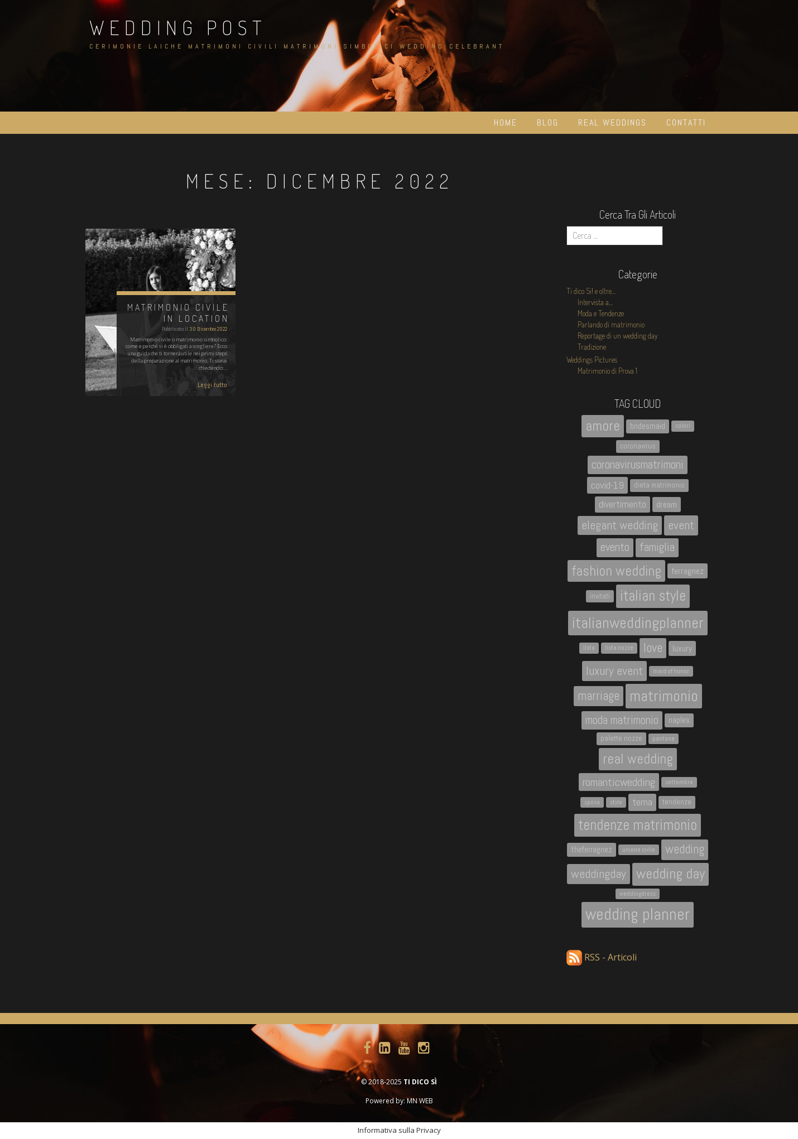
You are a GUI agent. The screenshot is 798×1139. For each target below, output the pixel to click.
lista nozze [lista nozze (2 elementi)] (619, 647)
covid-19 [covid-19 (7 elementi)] (607, 485)
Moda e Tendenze (601, 313)
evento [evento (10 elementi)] (614, 547)
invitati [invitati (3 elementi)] (600, 596)
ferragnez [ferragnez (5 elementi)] (687, 571)
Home (505, 122)
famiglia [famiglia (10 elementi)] (657, 547)
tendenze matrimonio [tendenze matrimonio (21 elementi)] (637, 824)
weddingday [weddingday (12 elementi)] (598, 874)
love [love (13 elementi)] (652, 648)
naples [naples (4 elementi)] (679, 720)
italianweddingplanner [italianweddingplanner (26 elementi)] (638, 623)
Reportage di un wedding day (618, 335)
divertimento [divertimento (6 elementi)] (622, 504)
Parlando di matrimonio (611, 324)
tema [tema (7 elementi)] (642, 801)
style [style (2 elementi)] (616, 802)
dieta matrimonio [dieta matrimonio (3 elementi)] (659, 485)
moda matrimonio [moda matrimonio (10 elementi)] (621, 720)
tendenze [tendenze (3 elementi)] (676, 802)
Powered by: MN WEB (399, 1101)
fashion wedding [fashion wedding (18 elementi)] (616, 571)
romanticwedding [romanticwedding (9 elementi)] (619, 782)
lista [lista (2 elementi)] (589, 647)
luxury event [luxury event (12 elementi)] (614, 671)
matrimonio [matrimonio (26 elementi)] (663, 696)
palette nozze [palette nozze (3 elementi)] (621, 738)
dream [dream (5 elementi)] (666, 504)
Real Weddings (612, 122)
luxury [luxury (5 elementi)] (682, 648)
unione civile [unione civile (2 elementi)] (638, 849)
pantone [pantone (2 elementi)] (663, 738)
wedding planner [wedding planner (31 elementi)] (637, 914)
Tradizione (592, 346)
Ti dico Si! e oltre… (591, 291)
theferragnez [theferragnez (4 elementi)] (591, 849)
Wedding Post (178, 27)
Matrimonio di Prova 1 (607, 370)
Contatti (686, 122)
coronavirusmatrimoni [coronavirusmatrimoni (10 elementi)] (638, 464)
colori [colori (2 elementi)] (682, 425)
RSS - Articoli (601, 957)
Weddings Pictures (591, 359)
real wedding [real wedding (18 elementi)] (638, 759)
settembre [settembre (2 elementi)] (679, 782)
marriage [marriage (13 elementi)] (598, 696)
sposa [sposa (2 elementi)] (592, 802)
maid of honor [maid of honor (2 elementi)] (671, 671)
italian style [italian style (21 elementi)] (653, 595)
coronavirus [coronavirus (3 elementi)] (638, 446)
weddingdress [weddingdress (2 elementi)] (637, 893)
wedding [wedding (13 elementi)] (684, 849)
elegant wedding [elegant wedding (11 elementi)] (619, 525)
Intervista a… (595, 302)
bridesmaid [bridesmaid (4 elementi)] (647, 426)
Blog (548, 122)
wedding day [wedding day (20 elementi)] (670, 874)
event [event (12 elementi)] (681, 525)
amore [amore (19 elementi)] (602, 426)
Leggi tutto (212, 384)
